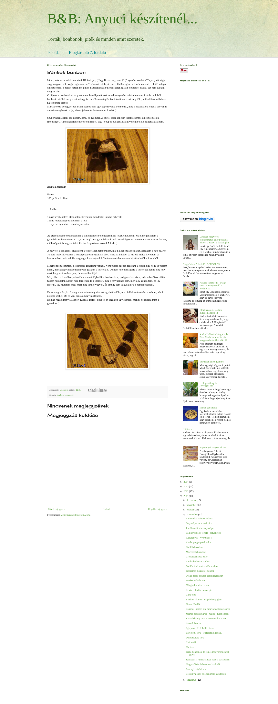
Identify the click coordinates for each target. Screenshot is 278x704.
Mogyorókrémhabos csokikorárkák (203, 664)
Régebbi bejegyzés (157, 509)
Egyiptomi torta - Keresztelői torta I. (204, 632)
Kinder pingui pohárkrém (198, 542)
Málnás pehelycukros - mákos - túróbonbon (207, 613)
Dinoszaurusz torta (195, 637)
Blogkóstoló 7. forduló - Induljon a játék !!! (211, 311)
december (191, 500)
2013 (186, 486)
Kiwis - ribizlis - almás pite (199, 590)
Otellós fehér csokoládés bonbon (202, 566)
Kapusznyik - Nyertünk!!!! (212, 447)
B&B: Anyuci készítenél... (122, 18)
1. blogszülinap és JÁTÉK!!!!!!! (208, 385)
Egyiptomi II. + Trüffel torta (200, 628)
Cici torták (191, 642)
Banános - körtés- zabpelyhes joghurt (204, 599)
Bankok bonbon (193, 623)
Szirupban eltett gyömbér (211, 361)
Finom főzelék (193, 604)
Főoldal (54, 52)
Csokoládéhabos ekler (196, 556)
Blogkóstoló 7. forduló (87, 52)
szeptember (192, 514)
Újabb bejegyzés (56, 509)
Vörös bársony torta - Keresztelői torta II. (206, 618)
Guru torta (191, 594)
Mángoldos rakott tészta (197, 585)
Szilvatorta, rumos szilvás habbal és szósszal (207, 659)
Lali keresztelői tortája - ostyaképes (203, 532)
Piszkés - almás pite (195, 580)
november (191, 505)
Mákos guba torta (208, 407)
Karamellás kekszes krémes (199, 518)
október (190, 509)
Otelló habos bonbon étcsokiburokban (204, 575)
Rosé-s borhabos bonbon (198, 561)
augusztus (191, 679)
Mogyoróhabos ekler (196, 552)
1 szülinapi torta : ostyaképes (200, 528)
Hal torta (190, 647)
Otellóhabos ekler (194, 547)
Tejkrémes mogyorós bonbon (200, 570)
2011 (186, 496)
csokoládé (69, 395)
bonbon (60, 395)
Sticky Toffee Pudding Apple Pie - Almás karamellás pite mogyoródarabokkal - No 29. (213, 337)
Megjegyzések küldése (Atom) (75, 514)
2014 (186, 481)
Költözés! (188, 429)
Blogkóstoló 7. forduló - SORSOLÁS (201, 264)
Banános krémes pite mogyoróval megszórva (208, 609)
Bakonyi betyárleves (196, 669)
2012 (186, 491)
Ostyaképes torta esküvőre (199, 523)
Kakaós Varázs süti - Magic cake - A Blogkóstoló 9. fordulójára (212, 285)
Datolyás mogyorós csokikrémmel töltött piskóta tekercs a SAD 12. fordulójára (214, 239)
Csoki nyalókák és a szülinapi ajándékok (206, 673)
